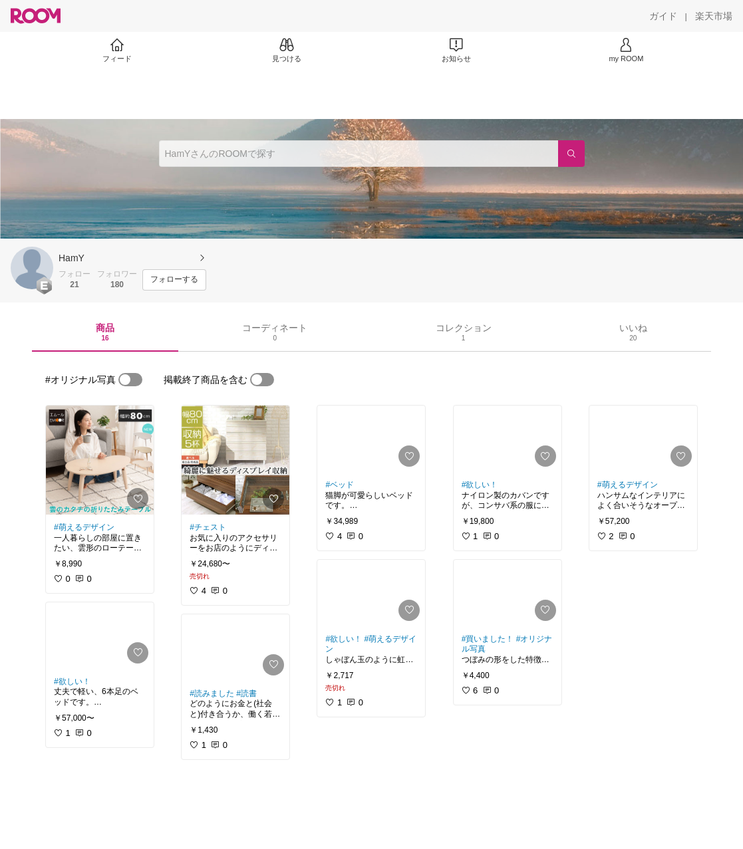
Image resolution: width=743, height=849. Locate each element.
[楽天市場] (713, 16)
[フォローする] (174, 280)
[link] (100, 460)
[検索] (571, 153)
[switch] (130, 379)
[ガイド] (663, 16)
